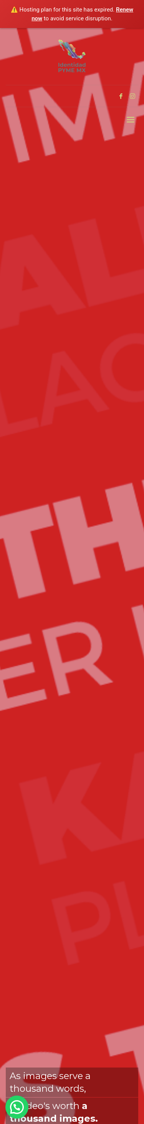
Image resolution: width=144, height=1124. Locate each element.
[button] (16, 1107)
